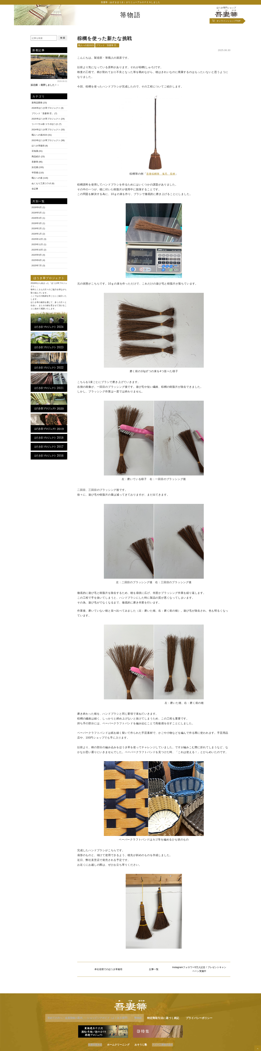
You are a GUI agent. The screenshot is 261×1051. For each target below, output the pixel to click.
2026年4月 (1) (38, 216)
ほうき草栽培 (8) (39, 145)
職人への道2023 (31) (41, 134)
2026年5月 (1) (38, 211)
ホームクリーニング (118, 1046)
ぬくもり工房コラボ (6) (42, 182)
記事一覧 (153, 970)
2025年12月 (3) (38, 237)
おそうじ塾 (140, 1046)
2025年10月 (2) (38, 248)
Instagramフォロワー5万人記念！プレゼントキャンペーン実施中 (199, 970)
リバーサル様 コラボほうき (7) (46, 124)
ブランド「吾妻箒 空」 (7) (44, 113)
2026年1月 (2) (38, 232)
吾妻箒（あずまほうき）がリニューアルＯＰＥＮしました (130, 2)
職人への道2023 (86, 45)
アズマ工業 (163, 1046)
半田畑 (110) (37, 171)
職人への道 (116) (39, 177)
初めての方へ (61, 1019)
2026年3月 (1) (38, 222)
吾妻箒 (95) (36, 161)
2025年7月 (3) (38, 264)
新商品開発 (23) (39, 103)
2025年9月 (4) (38, 253)
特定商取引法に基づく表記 (169, 1019)
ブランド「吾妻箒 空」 (107, 45)
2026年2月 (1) (38, 227)
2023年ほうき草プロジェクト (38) (48, 140)
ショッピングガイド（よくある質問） (109, 1019)
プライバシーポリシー (205, 1019)
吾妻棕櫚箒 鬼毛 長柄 (160, 174)
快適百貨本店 (94, 1046)
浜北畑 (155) (37, 166)
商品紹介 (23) (38, 156)
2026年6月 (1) (38, 206)
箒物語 (130, 15)
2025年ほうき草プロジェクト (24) (48, 118)
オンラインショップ (229, 21)
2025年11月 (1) (38, 243)
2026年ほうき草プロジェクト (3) (47, 108)
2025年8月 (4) (38, 259)
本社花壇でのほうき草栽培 (108, 970)
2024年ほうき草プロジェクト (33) (48, 129)
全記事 (34, 187)
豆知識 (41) (36, 150)
